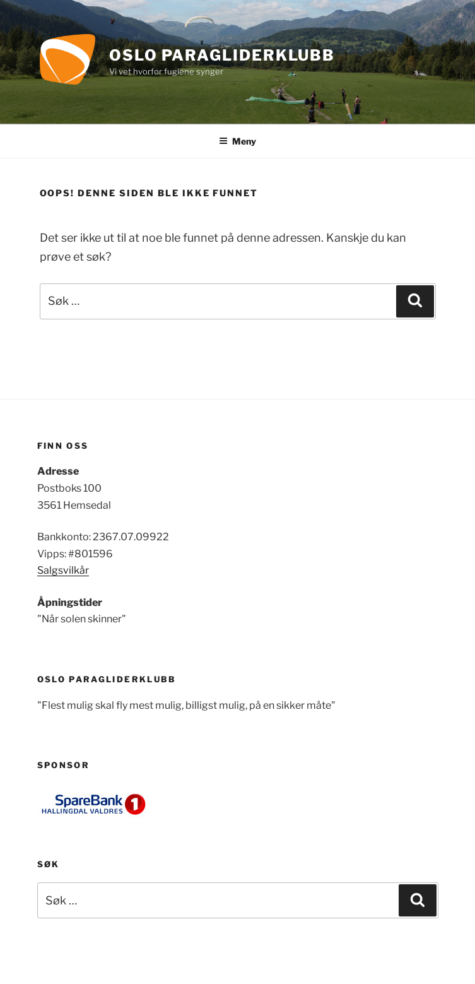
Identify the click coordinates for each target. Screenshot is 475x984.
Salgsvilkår (63, 570)
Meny (237, 141)
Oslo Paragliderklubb (222, 55)
